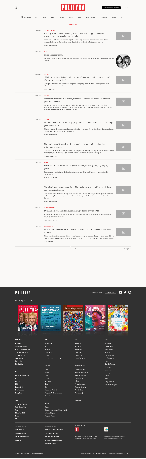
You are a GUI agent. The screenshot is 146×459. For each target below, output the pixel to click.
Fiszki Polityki (108, 435)
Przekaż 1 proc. (110, 359)
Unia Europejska (20, 408)
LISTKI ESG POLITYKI (53, 359)
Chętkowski (78, 356)
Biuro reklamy (19, 430)
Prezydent (18, 394)
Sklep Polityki (109, 382)
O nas (106, 380)
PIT (46, 347)
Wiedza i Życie (20, 356)
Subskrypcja (110, 293)
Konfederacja (19, 391)
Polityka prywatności (51, 434)
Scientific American (21, 353)
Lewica (17, 382)
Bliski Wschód (20, 414)
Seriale (47, 379)
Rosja (17, 417)
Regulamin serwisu (50, 427)
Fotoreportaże (109, 350)
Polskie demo (79, 391)
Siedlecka (78, 344)
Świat (44, 18)
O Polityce (18, 441)
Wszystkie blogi (80, 359)
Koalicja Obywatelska (22, 376)
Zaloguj (126, 8)
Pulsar (47, 408)
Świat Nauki (19, 359)
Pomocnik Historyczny (22, 350)
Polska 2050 (19, 388)
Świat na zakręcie (80, 376)
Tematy (107, 377)
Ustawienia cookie (50, 444)
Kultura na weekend (81, 373)
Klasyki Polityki (110, 365)
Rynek (52, 18)
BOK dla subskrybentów (22, 437)
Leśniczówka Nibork (37, 454)
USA (16, 411)
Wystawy (48, 382)
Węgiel (47, 350)
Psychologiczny (80, 385)
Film (46, 376)
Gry (46, 388)
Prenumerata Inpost (96, 293)
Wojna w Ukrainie (21, 405)
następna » (127, 250)
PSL (16, 385)
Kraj (36, 18)
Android (80, 435)
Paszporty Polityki (51, 391)
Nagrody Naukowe (51, 417)
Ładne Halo (91, 454)
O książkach (79, 379)
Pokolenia (104, 18)
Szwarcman (78, 347)
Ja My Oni (18, 362)
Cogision (86, 454)
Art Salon (48, 397)
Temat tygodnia (80, 370)
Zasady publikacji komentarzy (54, 430)
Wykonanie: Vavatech (101, 454)
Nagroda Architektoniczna (53, 394)
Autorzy (107, 374)
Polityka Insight (25, 454)
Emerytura (48, 353)
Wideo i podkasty (91, 18)
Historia (107, 353)
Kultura (62, 18)
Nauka (71, 18)
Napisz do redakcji (20, 434)
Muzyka (47, 373)
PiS (16, 379)
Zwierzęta (108, 368)
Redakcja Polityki (20, 427)
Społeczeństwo (109, 356)
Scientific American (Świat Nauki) (56, 411)
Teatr (46, 385)
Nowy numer (27, 18)
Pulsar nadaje (79, 394)
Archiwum (108, 371)
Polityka (18, 344)
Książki (47, 370)
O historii (78, 382)
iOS (75, 435)
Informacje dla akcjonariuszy (54, 441)
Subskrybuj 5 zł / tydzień (110, 8)
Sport (106, 362)
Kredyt (47, 356)
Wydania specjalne (21, 347)
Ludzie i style (109, 347)
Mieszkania (48, 344)
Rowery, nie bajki (80, 388)
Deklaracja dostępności (52, 437)
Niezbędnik (19, 365)
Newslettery (108, 344)
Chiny (17, 420)
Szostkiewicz (79, 350)
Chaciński (78, 353)
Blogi (79, 18)
